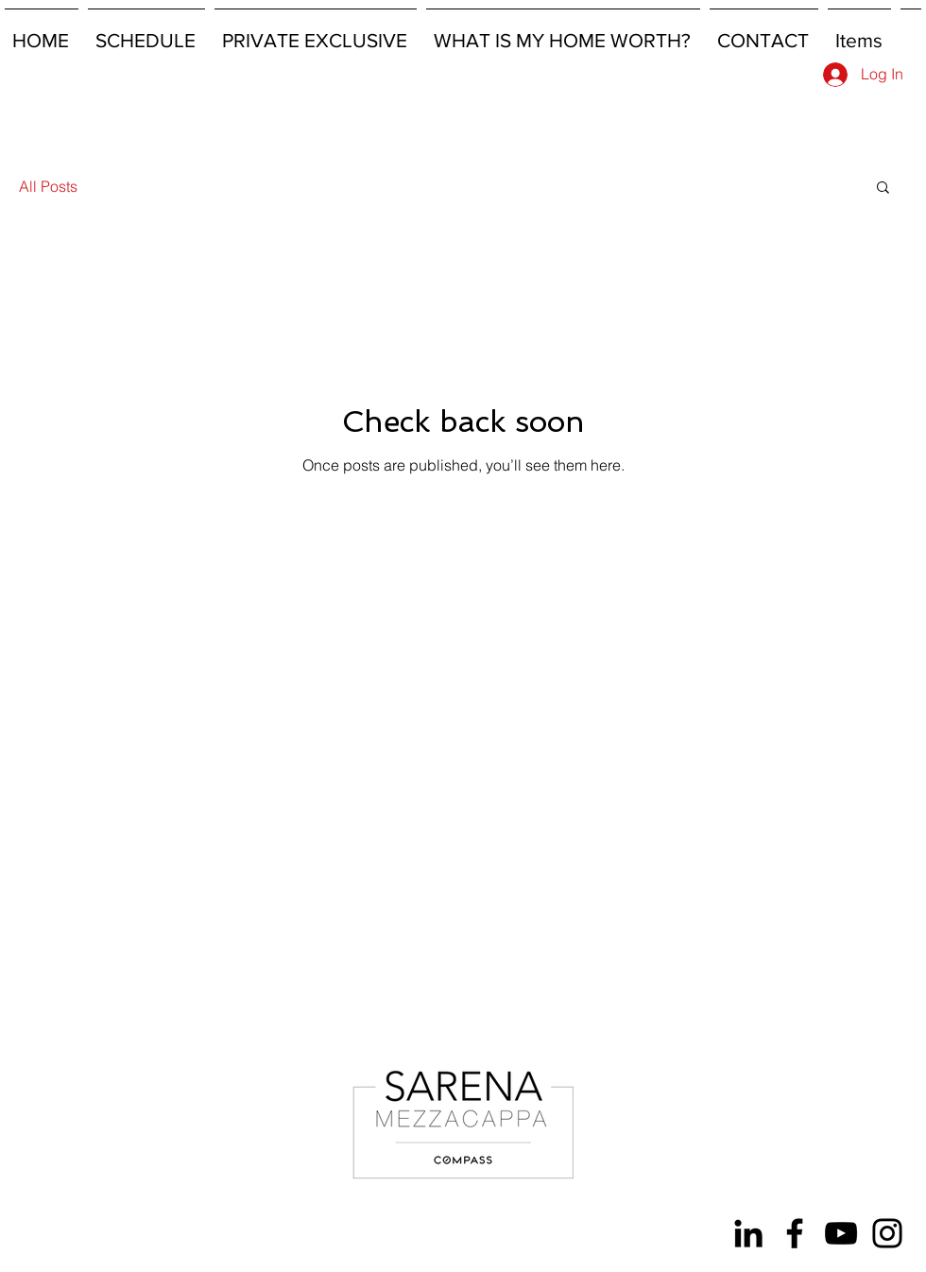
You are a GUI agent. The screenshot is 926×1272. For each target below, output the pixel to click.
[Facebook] (795, 1233)
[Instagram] (887, 1233)
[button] (883, 188)
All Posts (48, 186)
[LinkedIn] (748, 1233)
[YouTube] (841, 1233)
